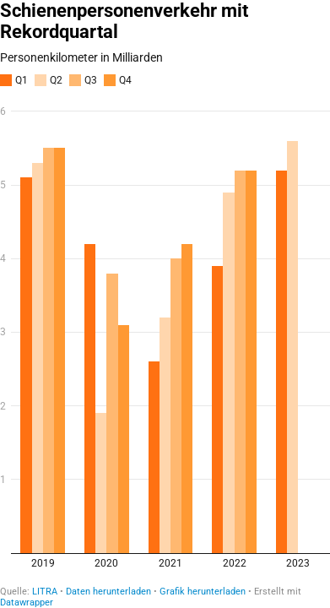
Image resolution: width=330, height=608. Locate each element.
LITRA (44, 591)
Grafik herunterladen (203, 591)
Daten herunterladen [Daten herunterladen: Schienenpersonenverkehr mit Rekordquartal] (108, 591)
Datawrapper (26, 602)
